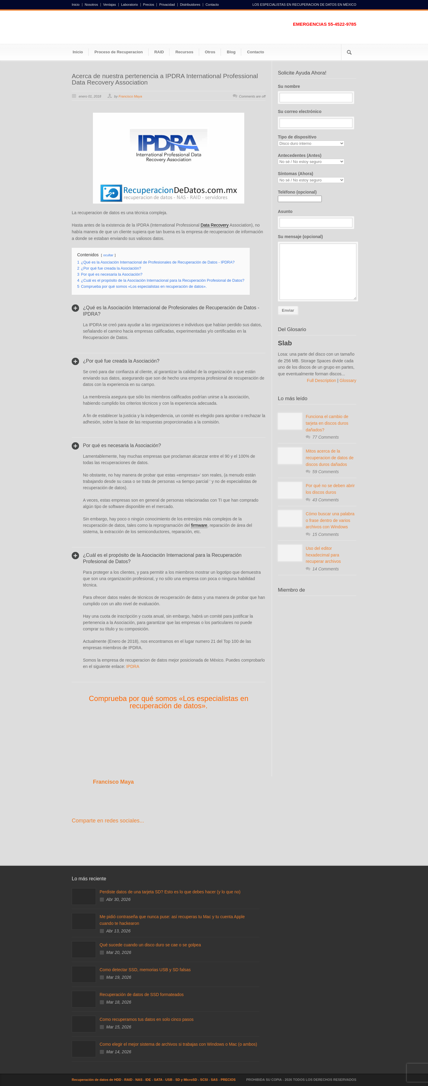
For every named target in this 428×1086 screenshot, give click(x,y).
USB (168, 1079)
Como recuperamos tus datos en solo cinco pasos (147, 1019)
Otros (210, 52)
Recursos (184, 52)
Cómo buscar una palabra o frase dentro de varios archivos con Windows (330, 520)
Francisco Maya (130, 96)
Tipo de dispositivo (317, 140)
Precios (148, 4)
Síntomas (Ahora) (317, 177)
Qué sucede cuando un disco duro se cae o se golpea (150, 944)
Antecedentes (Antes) (317, 159)
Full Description (322, 380)
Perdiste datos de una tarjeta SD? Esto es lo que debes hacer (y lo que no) (170, 891)
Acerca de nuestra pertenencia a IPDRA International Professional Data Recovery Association (165, 79)
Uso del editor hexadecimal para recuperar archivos (323, 555)
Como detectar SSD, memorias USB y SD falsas (145, 969)
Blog (231, 52)
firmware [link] (199, 525)
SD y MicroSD (186, 1079)
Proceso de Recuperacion (118, 52)
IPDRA (132, 666)
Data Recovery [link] (215, 225)
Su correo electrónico (317, 118)
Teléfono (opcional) (300, 195)
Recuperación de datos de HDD (96, 1079)
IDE (148, 1079)
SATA (158, 1079)
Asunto (317, 218)
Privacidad (167, 4)
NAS (138, 1079)
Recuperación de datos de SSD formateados (142, 994)
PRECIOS (228, 1079)
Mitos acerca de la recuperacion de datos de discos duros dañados (330, 458)
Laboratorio (129, 4)
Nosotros (91, 4)
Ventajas (109, 4)
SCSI (204, 1079)
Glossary (347, 380)
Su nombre (317, 93)
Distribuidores (190, 4)
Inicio (76, 4)
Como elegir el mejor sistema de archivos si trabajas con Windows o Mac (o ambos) (178, 1044)
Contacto (212, 4)
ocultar (108, 255)
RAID (159, 52)
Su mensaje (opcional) (317, 267)
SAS (214, 1079)
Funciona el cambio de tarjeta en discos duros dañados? (327, 423)
